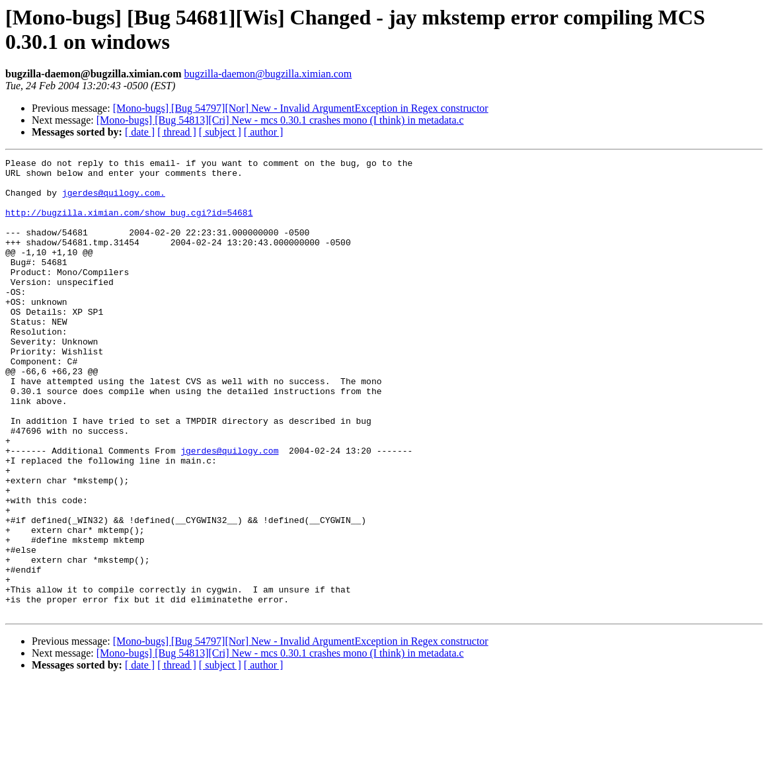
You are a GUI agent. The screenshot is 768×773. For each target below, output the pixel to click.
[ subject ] (220, 132)
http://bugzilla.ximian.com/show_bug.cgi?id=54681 (128, 224)
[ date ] (140, 132)
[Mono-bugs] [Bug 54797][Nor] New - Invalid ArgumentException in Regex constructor (300, 108)
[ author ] (264, 132)
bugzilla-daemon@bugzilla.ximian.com (268, 73)
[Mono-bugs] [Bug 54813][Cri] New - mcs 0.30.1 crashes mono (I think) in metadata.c (280, 120)
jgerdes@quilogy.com (229, 510)
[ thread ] (176, 132)
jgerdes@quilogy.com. (113, 200)
